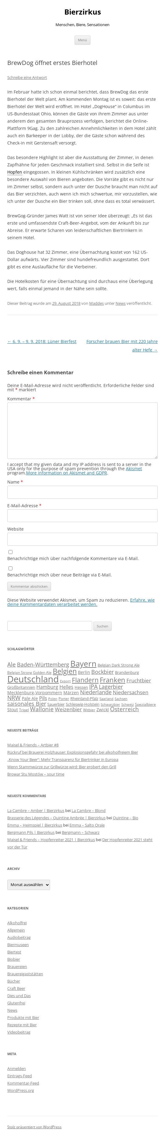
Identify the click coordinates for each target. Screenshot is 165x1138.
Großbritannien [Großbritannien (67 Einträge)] (21, 687)
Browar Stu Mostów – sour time (35, 774)
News (121, 303)
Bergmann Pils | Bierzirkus (31, 832)
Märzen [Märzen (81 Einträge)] (71, 692)
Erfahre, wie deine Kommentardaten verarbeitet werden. (81, 602)
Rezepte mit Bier (22, 1025)
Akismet (134, 468)
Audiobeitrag (19, 937)
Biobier (13, 959)
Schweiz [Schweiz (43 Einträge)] (127, 704)
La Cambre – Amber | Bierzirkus (35, 810)
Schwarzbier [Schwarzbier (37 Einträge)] (110, 704)
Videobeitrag (18, 1032)
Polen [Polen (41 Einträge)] (52, 698)
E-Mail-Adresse (24, 505)
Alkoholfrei (17, 923)
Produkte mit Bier (23, 1017)
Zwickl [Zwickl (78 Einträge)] (102, 709)
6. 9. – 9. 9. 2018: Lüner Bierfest (41, 341)
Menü (82, 40)
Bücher (13, 981)
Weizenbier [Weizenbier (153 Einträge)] (68, 709)
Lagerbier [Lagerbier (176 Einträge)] (111, 686)
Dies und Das (19, 995)
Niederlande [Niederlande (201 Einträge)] (96, 692)
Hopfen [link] (14, 172)
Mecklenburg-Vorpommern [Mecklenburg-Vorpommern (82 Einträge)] (34, 692)
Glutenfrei (16, 1003)
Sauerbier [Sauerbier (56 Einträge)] (56, 704)
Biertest (14, 952)
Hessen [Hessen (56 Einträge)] (81, 687)
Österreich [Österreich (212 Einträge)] (124, 709)
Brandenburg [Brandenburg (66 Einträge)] (127, 672)
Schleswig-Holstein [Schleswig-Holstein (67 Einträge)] (82, 704)
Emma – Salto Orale (87, 825)
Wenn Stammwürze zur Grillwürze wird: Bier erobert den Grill (61, 766)
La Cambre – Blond (89, 810)
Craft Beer (16, 988)
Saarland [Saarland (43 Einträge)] (106, 698)
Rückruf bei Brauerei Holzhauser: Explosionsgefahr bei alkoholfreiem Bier (72, 752)
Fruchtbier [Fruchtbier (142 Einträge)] (138, 680)
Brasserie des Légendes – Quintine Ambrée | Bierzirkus (56, 817)
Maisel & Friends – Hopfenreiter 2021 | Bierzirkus (51, 839)
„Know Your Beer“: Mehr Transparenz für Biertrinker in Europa (62, 759)
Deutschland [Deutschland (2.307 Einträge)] (33, 679)
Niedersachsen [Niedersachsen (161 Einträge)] (130, 692)
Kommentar (21, 399)
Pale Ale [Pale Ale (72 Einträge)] (30, 698)
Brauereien (17, 966)
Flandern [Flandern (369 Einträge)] (85, 680)
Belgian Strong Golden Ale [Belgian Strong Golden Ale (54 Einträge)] (29, 672)
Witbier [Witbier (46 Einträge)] (89, 710)
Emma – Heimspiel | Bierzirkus (34, 825)
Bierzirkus (82, 12)
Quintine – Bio (125, 817)
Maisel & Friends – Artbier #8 (33, 745)
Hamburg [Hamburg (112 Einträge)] (47, 687)
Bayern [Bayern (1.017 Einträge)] (83, 663)
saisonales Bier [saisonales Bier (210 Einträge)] (26, 703)
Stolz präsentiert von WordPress (34, 1127)
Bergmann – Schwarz (80, 832)
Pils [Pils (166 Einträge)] (43, 697)
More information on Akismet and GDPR (66, 473)
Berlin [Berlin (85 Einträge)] (84, 672)
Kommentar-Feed (23, 1083)
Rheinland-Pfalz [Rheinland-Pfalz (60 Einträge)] (84, 698)
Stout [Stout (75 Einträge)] (12, 709)
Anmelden (16, 1068)
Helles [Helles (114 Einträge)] (66, 687)
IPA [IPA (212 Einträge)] (93, 686)
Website (15, 529)
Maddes (96, 303)
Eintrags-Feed (19, 1076)
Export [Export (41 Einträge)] (65, 681)
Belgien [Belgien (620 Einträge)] (65, 671)
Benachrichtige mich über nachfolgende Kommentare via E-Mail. (73, 558)
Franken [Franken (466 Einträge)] (112, 679)
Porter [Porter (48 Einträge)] (64, 698)
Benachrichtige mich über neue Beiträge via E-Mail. (59, 575)
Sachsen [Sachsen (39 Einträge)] (121, 698)
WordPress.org (20, 1090)
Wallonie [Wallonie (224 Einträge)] (42, 709)
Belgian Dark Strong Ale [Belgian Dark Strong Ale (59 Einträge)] (119, 665)
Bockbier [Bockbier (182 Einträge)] (102, 671)
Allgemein (16, 930)
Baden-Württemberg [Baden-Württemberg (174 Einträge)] (43, 664)
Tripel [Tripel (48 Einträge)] (24, 709)
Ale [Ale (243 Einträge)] (11, 664)
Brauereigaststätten (25, 974)
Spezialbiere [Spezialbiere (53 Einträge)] (145, 704)
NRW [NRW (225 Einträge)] (14, 697)
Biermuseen (18, 944)
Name (15, 482)
